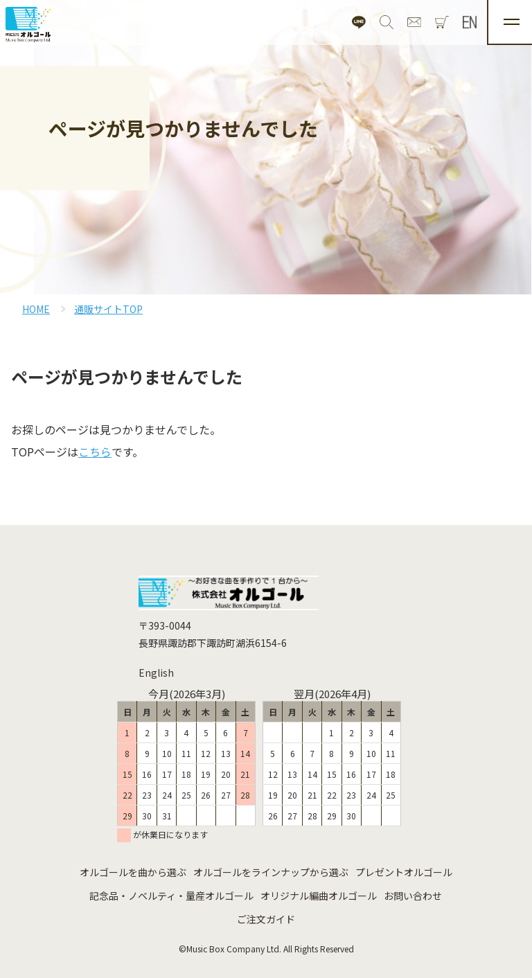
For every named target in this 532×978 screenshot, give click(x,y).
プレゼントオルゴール (403, 872)
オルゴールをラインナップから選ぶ (270, 872)
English (156, 672)
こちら (95, 451)
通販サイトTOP (108, 309)
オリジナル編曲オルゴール (318, 896)
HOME (36, 309)
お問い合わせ (413, 896)
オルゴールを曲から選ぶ (133, 872)
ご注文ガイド (266, 919)
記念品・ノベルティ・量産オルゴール (171, 896)
